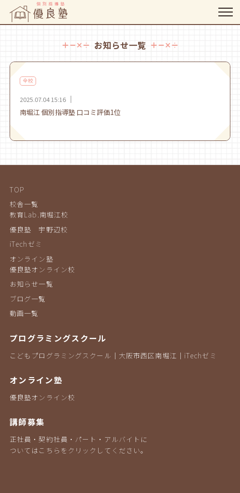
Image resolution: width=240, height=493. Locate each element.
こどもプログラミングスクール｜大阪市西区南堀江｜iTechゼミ (113, 355)
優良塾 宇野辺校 (39, 229)
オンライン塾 (31, 259)
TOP (17, 189)
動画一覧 (24, 313)
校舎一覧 (24, 204)
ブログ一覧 (28, 298)
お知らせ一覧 (31, 284)
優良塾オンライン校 (42, 269)
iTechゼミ (26, 244)
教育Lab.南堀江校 (39, 214)
